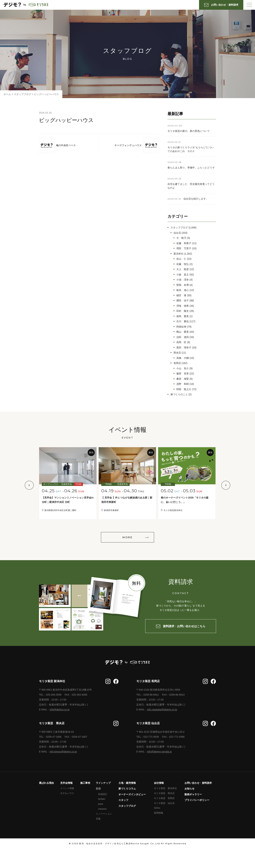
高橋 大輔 (182, 358)
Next (225, 485)
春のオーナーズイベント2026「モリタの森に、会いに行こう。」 (184, 499)
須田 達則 (182, 337)
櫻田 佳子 (182, 300)
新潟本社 (178, 253)
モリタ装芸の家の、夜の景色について (189, 131)
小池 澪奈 (182, 279)
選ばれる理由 (46, 782)
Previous (29, 485)
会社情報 (159, 782)
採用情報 (158, 813)
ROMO (101, 799)
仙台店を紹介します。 (195, 198)
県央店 (177, 352)
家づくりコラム (127, 788)
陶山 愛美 (182, 331)
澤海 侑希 (182, 305)
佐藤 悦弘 (182, 264)
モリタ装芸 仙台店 (164, 803)
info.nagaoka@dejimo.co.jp (162, 709)
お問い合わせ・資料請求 (198, 782)
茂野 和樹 (182, 384)
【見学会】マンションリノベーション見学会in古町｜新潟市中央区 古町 (68, 499)
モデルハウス (67, 793)
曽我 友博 (182, 285)
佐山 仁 (181, 258)
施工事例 (85, 782)
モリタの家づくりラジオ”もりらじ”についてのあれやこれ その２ (191, 149)
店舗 (98, 818)
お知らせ (189, 788)
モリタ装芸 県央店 (164, 793)
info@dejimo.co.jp (60, 709)
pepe (100, 804)
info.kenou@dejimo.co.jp (63, 751)
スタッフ (123, 800)
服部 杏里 (182, 373)
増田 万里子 (183, 248)
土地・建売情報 (127, 782)
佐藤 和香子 (183, 243)
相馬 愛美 (182, 316)
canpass (102, 808)
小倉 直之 (182, 274)
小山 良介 (182, 368)
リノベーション (104, 813)
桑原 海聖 (182, 378)
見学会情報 (66, 782)
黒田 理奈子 (183, 347)
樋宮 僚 (181, 295)
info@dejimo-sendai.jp (159, 751)
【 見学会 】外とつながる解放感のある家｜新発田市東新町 (126, 499)
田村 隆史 (182, 311)
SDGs (157, 808)
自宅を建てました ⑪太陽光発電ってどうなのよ (191, 186)
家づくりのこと (179, 394)
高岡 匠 (181, 342)
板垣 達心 (182, 290)
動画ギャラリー (193, 794)
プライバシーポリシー (197, 800)
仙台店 (177, 232)
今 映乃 (181, 238)
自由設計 (102, 794)
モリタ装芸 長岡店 (164, 798)
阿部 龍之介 (183, 389)
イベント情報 (67, 788)
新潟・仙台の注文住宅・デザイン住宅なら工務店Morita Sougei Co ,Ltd (119, 843)
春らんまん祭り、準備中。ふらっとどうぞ (191, 167)
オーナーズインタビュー (132, 794)
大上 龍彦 (182, 269)
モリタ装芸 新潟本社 (165, 788)
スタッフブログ (179, 227)
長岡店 (177, 363)
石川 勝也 (182, 321)
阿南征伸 (181, 326)
